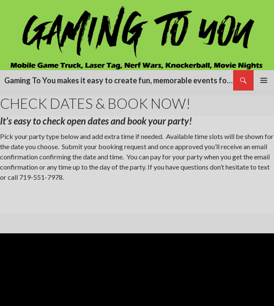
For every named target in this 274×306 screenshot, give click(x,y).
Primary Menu (264, 80)
